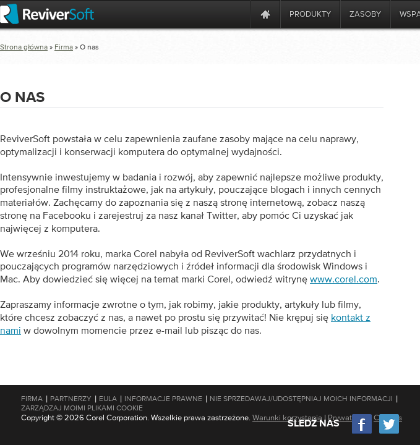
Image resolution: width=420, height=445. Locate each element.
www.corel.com (343, 278)
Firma (63, 47)
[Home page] (265, 14)
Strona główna (24, 47)
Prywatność (348, 417)
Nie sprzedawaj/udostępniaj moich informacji (301, 398)
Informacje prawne (163, 398)
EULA (108, 398)
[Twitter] (389, 432)
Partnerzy (71, 398)
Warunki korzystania (287, 417)
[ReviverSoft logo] (47, 14)
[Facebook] (362, 432)
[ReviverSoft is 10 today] (238, 14)
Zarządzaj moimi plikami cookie (82, 408)
